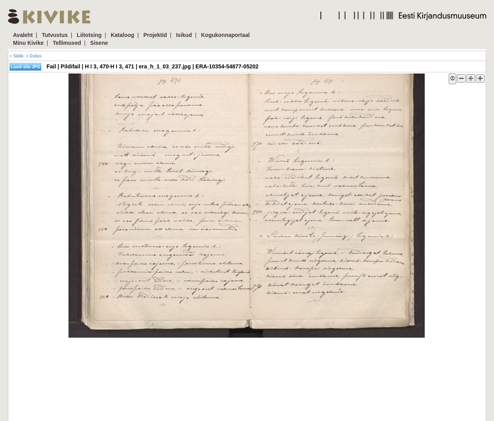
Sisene (99, 43)
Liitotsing (89, 35)
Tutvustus (55, 35)
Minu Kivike (28, 43)
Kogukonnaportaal (225, 35)
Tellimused (67, 43)
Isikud (184, 35)
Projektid (155, 35)
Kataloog (122, 35)
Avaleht (23, 35)
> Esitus (33, 55)
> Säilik (16, 55)
